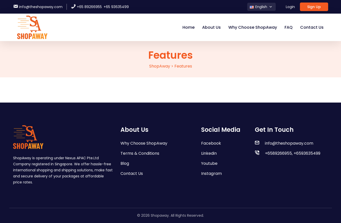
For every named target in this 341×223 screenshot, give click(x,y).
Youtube (209, 163)
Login (290, 6)
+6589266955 (278, 153)
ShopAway (159, 66)
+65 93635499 (116, 6)
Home (188, 27)
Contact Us (312, 27)
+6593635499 (307, 153)
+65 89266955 (86, 6)
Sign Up (314, 6)
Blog (124, 163)
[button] (261, 7)
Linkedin (209, 153)
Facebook (211, 143)
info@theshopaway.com (38, 6)
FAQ (289, 27)
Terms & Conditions (139, 153)
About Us (211, 27)
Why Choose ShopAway (252, 27)
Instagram (211, 173)
